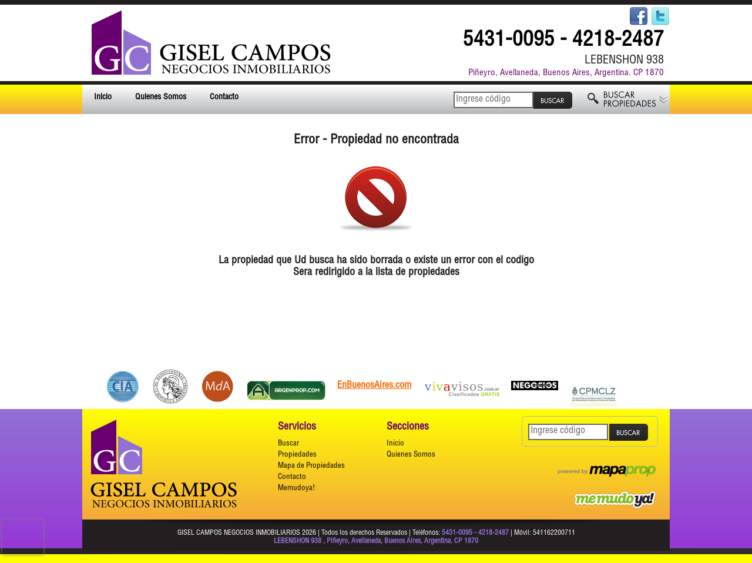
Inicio (103, 97)
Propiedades (297, 455)
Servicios (297, 427)
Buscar (288, 444)
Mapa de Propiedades (311, 466)
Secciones (408, 427)
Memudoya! (296, 488)
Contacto (224, 97)
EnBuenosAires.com (374, 386)
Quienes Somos (160, 97)
